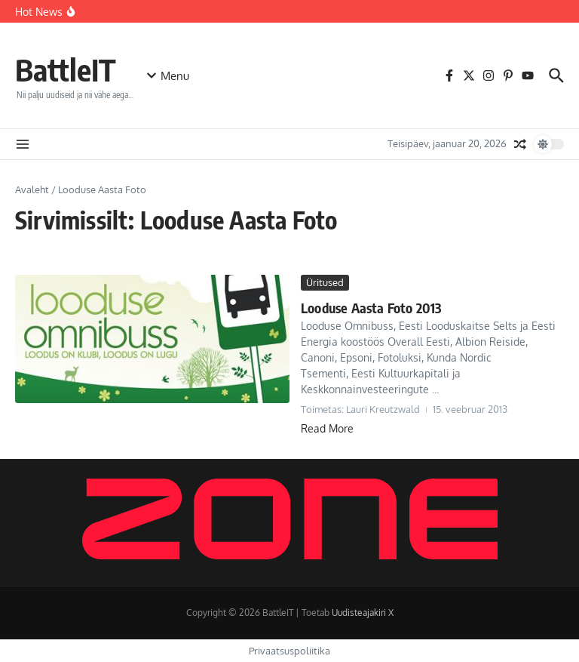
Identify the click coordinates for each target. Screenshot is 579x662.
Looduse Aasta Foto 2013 (372, 307)
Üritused (325, 282)
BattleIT (65, 69)
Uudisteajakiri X (363, 612)
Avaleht (32, 189)
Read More (327, 428)
